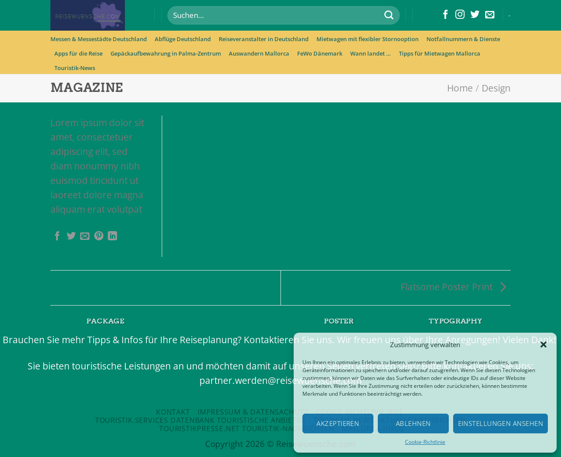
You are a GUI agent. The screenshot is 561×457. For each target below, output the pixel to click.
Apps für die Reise (78, 53)
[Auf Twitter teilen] (71, 237)
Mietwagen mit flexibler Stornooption (367, 39)
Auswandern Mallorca (259, 53)
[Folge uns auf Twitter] (474, 15)
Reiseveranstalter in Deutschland (264, 39)
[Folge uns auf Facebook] (445, 15)
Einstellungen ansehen (500, 423)
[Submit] (388, 15)
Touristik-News (74, 68)
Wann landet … (370, 53)
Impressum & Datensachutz (253, 412)
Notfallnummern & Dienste (463, 39)
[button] (543, 344)
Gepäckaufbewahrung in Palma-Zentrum (165, 53)
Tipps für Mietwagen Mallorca (439, 53)
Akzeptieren (337, 423)
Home (460, 88)
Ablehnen (413, 423)
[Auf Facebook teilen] (57, 237)
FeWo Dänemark (319, 53)
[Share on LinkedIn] (112, 237)
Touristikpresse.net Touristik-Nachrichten (246, 428)
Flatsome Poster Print (453, 287)
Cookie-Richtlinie (425, 442)
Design (496, 88)
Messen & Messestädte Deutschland (98, 39)
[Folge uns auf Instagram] (460, 15)
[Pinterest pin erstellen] (98, 237)
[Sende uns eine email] (489, 15)
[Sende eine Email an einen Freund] (84, 237)
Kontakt (173, 412)
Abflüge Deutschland (183, 39)
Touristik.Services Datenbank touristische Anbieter (200, 420)
